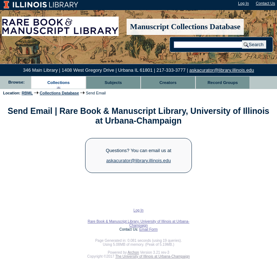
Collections (58, 82)
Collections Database (59, 93)
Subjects (113, 82)
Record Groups (223, 82)
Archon (133, 252)
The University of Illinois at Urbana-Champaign (152, 256)
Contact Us (265, 3)
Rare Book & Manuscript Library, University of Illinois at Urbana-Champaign (138, 223)
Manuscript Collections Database (185, 26)
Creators (167, 82)
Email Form (148, 229)
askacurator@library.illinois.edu (221, 70)
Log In (243, 3)
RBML (27, 93)
